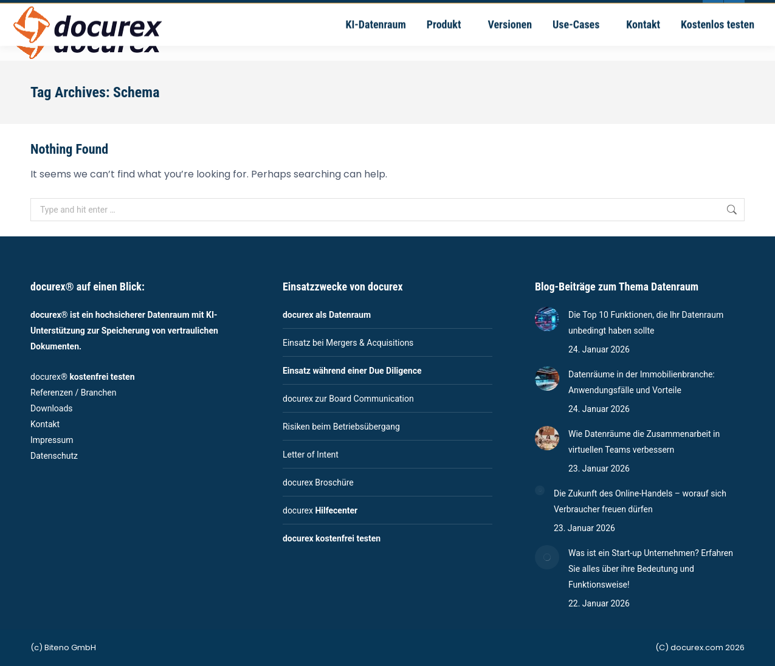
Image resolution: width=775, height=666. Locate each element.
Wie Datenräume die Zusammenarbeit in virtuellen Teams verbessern (644, 442)
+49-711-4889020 (208, 10)
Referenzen (51, 392)
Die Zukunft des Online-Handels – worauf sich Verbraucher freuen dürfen (640, 501)
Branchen (99, 392)
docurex (320, 510)
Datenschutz (54, 456)
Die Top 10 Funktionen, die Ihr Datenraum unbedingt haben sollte (645, 322)
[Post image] (547, 319)
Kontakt (45, 424)
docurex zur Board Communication (348, 398)
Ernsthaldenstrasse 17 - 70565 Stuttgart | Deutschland (468, 10)
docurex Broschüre (318, 482)
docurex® (82, 377)
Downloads (51, 408)
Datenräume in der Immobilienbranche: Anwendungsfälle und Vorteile (641, 382)
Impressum (51, 440)
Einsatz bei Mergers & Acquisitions (348, 343)
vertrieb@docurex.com (306, 10)
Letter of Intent (311, 454)
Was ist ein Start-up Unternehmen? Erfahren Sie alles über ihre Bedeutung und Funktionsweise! (650, 568)
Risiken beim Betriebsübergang (341, 426)
